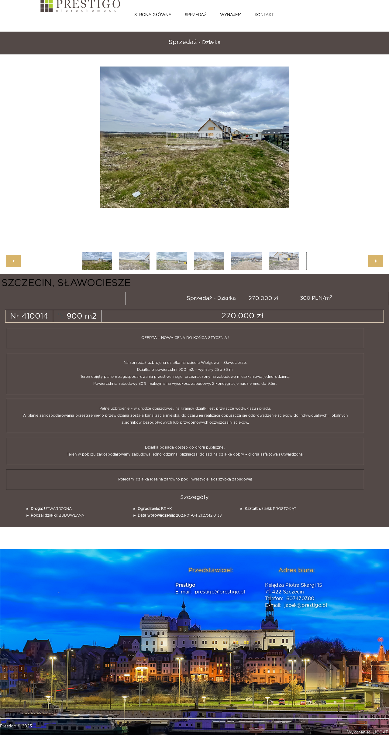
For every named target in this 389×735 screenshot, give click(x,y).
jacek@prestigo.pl (305, 605)
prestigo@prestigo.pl (220, 592)
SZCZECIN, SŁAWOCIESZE (66, 283)
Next (375, 261)
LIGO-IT (380, 732)
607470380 (300, 598)
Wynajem (230, 15)
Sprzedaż (196, 15)
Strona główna (152, 15)
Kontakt (264, 15)
